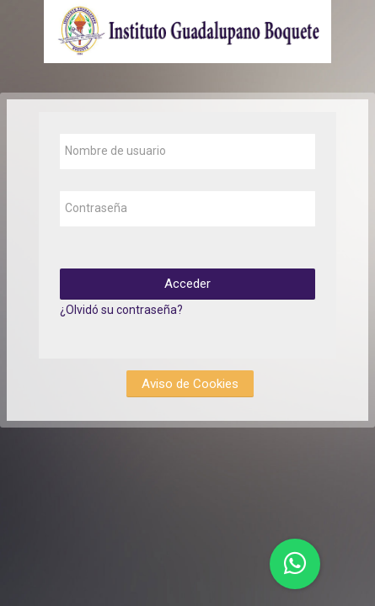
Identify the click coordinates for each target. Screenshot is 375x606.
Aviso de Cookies (190, 383)
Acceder (187, 283)
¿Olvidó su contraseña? (121, 309)
